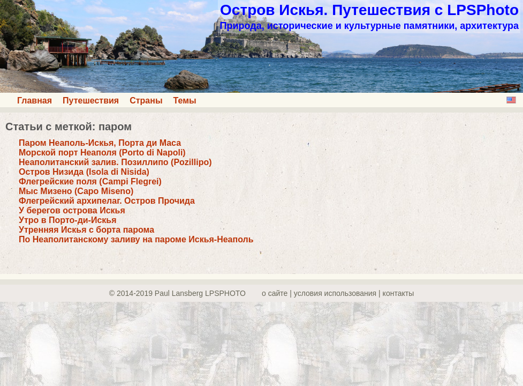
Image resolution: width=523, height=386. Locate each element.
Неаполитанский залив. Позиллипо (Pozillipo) (115, 162)
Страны (146, 100)
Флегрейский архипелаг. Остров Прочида (107, 200)
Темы (184, 100)
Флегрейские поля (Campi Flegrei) (90, 181)
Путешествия (91, 100)
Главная (34, 100)
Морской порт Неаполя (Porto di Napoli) (102, 152)
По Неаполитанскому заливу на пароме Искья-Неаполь (136, 239)
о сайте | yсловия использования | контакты (338, 293)
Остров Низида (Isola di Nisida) (84, 171)
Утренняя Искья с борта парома (86, 229)
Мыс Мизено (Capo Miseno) (76, 191)
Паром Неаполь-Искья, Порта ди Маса (100, 142)
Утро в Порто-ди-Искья (68, 220)
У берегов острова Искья (72, 210)
